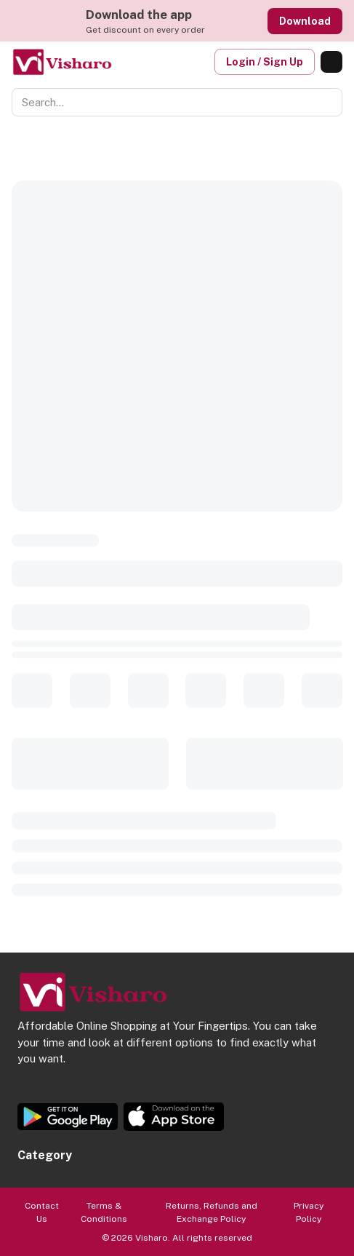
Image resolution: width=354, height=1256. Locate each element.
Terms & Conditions (104, 1212)
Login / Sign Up (264, 61)
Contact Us (42, 1212)
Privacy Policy (308, 1212)
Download (304, 21)
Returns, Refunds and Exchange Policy (211, 1212)
